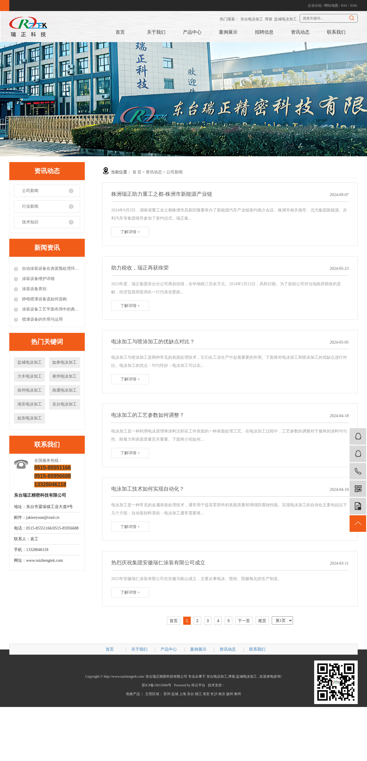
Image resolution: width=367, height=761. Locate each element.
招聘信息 (264, 32)
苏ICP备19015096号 (157, 685)
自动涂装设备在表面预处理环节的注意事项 (50, 268)
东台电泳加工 (251, 19)
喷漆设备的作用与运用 (42, 319)
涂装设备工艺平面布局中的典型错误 (50, 309)
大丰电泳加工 (29, 376)
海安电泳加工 (29, 404)
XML (354, 5)
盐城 (174, 694)
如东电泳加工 (29, 418)
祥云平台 (198, 685)
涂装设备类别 (33, 289)
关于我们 (156, 32)
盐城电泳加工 (285, 19)
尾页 (262, 620)
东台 (190, 694)
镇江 (198, 694)
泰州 (237, 694)
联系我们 (336, 32)
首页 (120, 32)
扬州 (229, 694)
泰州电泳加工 (64, 376)
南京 (221, 694)
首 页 (137, 172)
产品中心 (192, 32)
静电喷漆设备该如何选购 (44, 299)
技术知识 (30, 222)
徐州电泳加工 (29, 390)
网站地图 (331, 5)
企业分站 (315, 5)
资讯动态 (300, 32)
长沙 (214, 694)
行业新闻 (30, 206)
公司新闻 (30, 191)
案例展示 (228, 32)
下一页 (244, 620)
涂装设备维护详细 (38, 279)
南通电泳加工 (64, 390)
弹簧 (268, 19)
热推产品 (133, 694)
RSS (344, 5)
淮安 (206, 694)
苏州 (166, 694)
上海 (182, 694)
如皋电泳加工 (64, 362)
